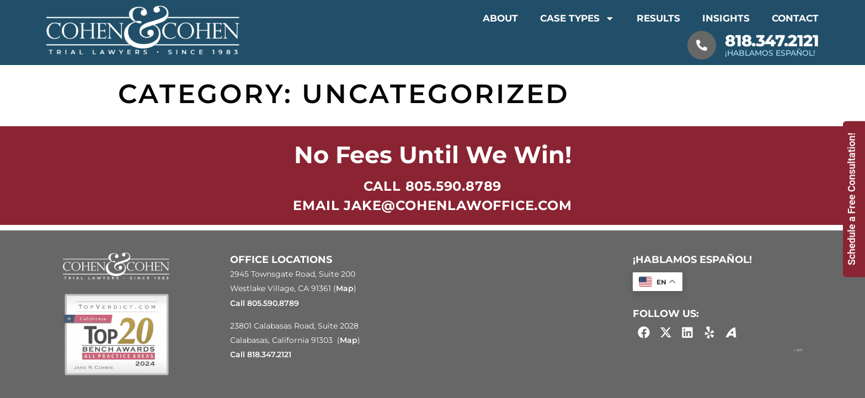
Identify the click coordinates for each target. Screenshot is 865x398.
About (500, 18)
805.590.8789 (273, 303)
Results (658, 18)
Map (345, 288)
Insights (726, 18)
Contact (795, 18)
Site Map (467, 359)
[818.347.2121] (701, 45)
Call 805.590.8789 (433, 186)
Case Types (577, 18)
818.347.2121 (772, 40)
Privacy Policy (476, 345)
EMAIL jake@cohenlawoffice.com (432, 205)
